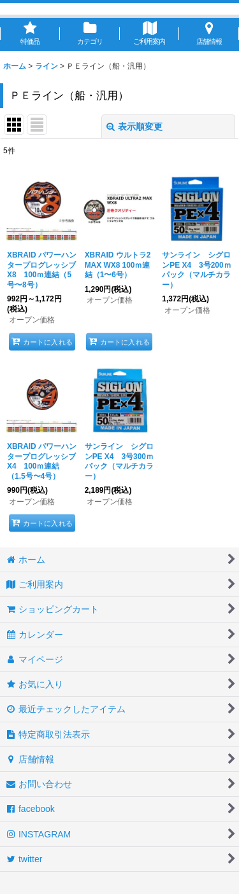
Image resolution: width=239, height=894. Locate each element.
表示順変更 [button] (134, 126)
